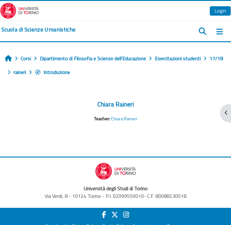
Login (220, 10)
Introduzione (52, 72)
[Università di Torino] (19, 10)
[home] (38, 29)
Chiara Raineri (115, 104)
